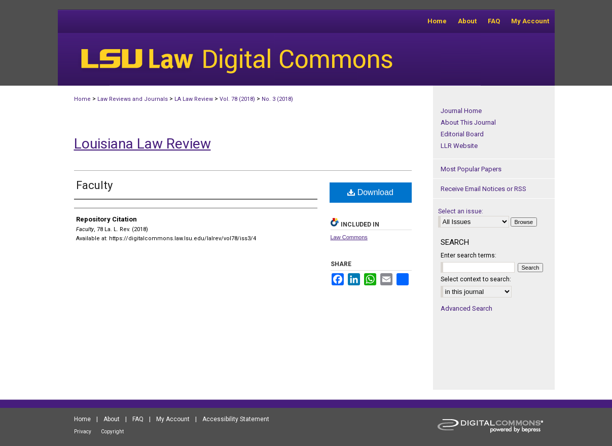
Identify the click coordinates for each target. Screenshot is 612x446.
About (111, 419)
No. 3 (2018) (277, 99)
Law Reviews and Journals (132, 99)
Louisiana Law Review (142, 143)
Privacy (82, 431)
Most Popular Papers (471, 169)
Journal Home (461, 111)
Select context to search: (476, 279)
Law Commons (349, 237)
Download (370, 192)
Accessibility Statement (235, 419)
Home (82, 99)
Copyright (112, 431)
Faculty (94, 185)
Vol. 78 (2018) (237, 99)
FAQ (137, 419)
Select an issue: (460, 211)
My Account (173, 419)
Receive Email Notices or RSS (483, 189)
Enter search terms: (468, 255)
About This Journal (468, 122)
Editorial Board (462, 134)
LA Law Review (193, 99)
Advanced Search (466, 308)
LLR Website (459, 146)
